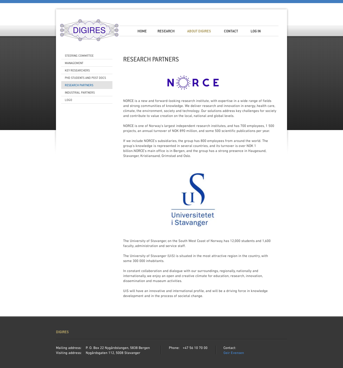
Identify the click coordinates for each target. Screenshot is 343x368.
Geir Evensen (233, 353)
